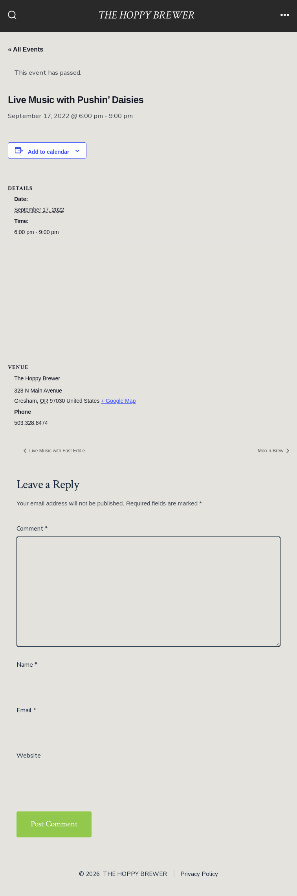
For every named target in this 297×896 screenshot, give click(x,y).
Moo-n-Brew (271, 451)
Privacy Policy (199, 874)
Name (26, 664)
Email (26, 710)
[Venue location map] (148, 299)
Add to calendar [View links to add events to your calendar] (49, 152)
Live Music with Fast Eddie (56, 451)
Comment (32, 528)
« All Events (25, 49)
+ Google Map (118, 401)
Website (28, 755)
